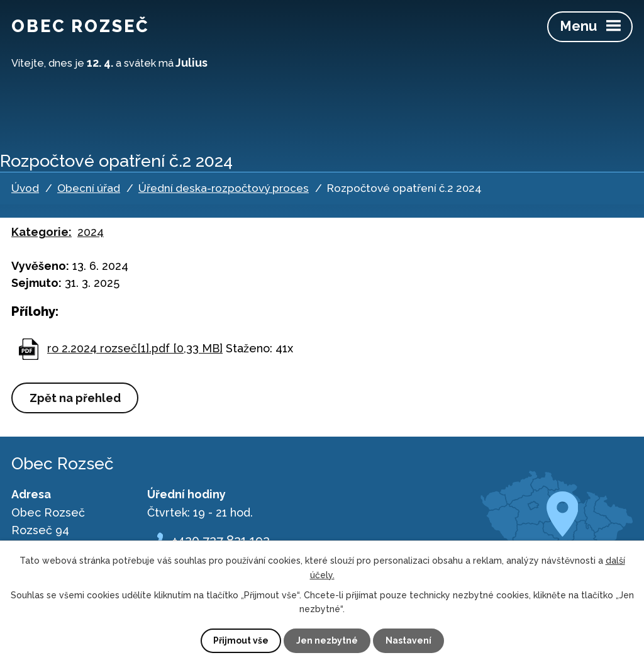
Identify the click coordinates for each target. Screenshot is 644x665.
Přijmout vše (241, 640)
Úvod (25, 188)
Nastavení (408, 640)
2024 (90, 232)
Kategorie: (41, 232)
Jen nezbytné (327, 640)
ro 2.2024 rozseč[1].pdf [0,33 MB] (135, 348)
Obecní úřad (88, 188)
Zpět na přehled (75, 398)
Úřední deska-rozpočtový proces (223, 188)
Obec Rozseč (80, 26)
